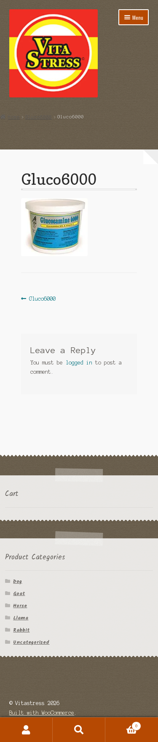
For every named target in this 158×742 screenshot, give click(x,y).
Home (14, 116)
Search (79, 730)
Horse (20, 606)
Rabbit (21, 630)
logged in (79, 362)
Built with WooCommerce (41, 713)
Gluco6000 (38, 116)
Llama (20, 618)
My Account (26, 730)
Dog (17, 581)
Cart (123, 725)
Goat (19, 594)
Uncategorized (31, 642)
